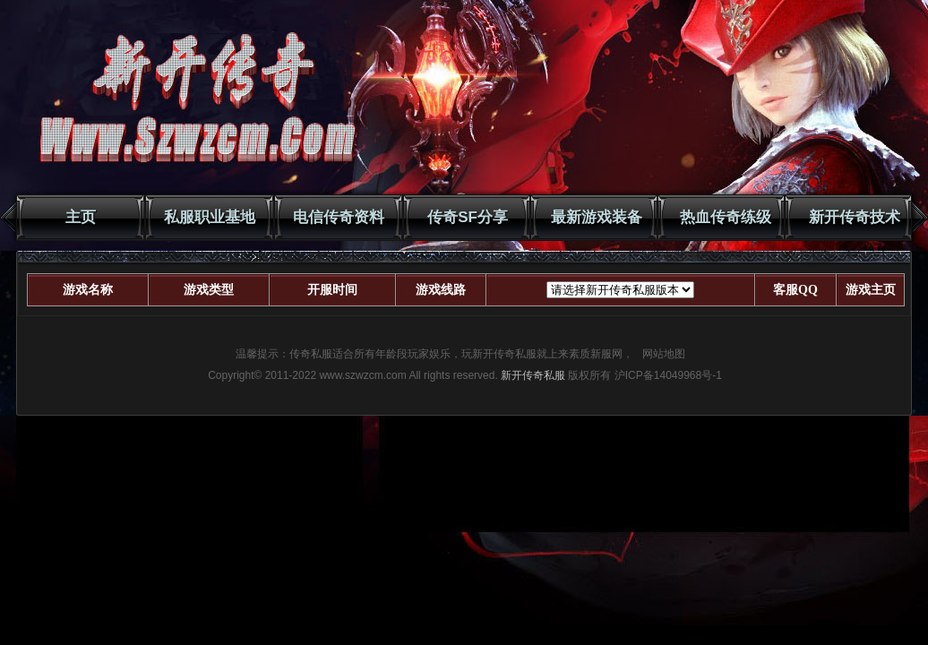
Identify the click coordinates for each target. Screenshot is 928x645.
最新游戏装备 (596, 217)
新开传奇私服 (533, 375)
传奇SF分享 (467, 217)
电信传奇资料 (338, 217)
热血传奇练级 (725, 217)
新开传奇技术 (854, 217)
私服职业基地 (209, 217)
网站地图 (663, 354)
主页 (80, 217)
